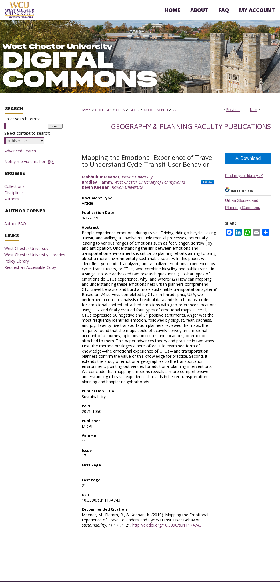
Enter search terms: (22, 119)
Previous (233, 109)
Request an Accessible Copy (30, 267)
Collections (14, 186)
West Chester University (26, 248)
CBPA (120, 110)
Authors (11, 199)
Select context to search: (27, 133)
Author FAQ (15, 223)
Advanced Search (20, 151)
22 (175, 110)
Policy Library (16, 261)
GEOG (134, 110)
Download (248, 158)
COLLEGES (103, 110)
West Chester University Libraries (34, 254)
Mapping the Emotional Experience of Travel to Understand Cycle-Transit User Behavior (148, 160)
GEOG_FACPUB (156, 110)
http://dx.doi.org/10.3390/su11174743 (166, 525)
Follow (207, 182)
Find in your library (244, 175)
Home (86, 110)
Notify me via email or (29, 161)
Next (253, 109)
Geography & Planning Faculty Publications (191, 126)
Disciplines (14, 192)
